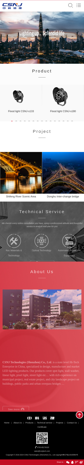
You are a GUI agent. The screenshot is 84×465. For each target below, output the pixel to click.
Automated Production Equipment (69, 253)
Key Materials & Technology (14, 253)
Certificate (41, 427)
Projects (59, 423)
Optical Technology (41, 251)
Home (6, 423)
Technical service (44, 423)
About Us (17, 423)
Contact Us (72, 423)
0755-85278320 (43, 447)
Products (29, 423)
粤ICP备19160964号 (70, 455)
